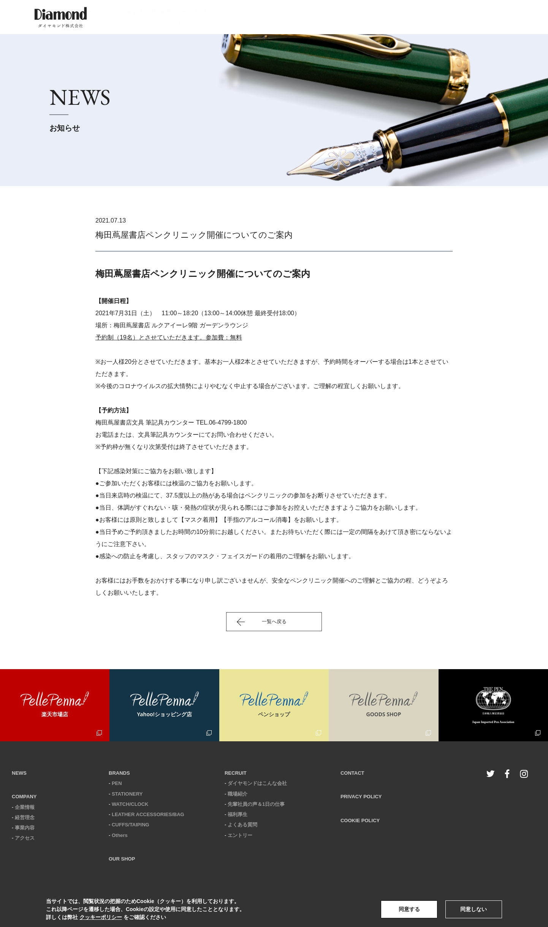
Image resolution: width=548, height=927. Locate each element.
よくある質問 (242, 825)
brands (315, 17)
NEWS (19, 773)
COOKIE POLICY (360, 820)
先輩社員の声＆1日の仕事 (256, 804)
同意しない (473, 909)
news (235, 17)
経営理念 (25, 817)
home (201, 17)
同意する (409, 909)
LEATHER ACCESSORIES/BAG (148, 814)
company (274, 17)
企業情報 (25, 807)
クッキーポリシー (100, 917)
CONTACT (352, 773)
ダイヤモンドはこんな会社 (257, 783)
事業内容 (25, 828)
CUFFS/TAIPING (130, 825)
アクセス (25, 838)
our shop (356, 17)
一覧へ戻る (274, 621)
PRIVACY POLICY (361, 796)
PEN (117, 783)
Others (120, 835)
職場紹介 (237, 794)
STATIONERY (127, 794)
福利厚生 (237, 814)
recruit (398, 17)
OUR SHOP (122, 859)
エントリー (240, 835)
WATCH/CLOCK (130, 804)
